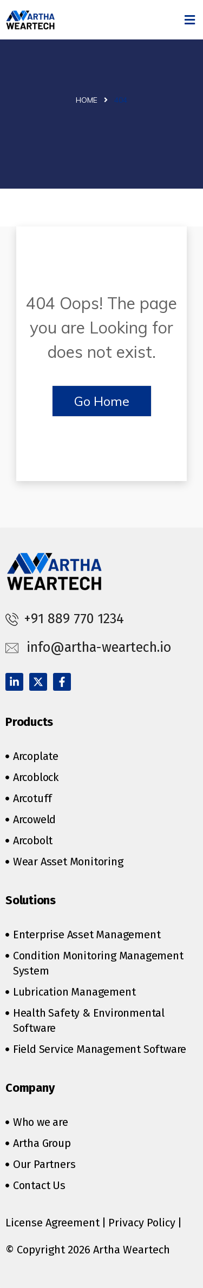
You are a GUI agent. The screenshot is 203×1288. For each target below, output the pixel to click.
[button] (190, 20)
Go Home (101, 401)
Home (86, 100)
